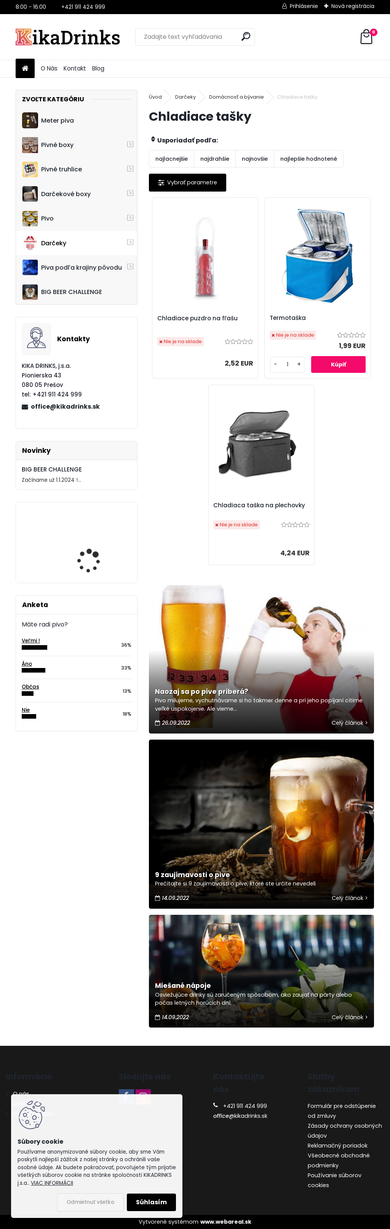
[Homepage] (25, 68)
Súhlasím (151, 1202)
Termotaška (288, 318)
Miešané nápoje (183, 985)
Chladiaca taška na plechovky (259, 505)
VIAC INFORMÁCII (52, 1183)
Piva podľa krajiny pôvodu (72, 267)
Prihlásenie (304, 6)
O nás (20, 1094)
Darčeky (44, 243)
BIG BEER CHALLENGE (62, 292)
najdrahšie (214, 159)
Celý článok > (350, 723)
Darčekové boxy (56, 194)
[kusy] (287, 364)
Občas (30, 686)
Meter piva (48, 120)
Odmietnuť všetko (90, 1202)
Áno (27, 664)
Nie (26, 710)
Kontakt (75, 68)
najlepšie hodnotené (308, 159)
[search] (245, 36)
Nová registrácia (352, 6)
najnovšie (255, 159)
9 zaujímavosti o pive (192, 874)
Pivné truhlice (52, 169)
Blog (98, 68)
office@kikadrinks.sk (65, 406)
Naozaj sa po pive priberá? (201, 691)
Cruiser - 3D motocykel (96, 536)
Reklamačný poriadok (338, 1145)
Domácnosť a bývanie (236, 97)
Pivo (38, 219)
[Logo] (68, 37)
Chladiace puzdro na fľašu (197, 318)
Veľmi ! (31, 640)
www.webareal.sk (225, 1222)
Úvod (155, 97)
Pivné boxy (48, 145)
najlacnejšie (171, 159)
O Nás (49, 68)
